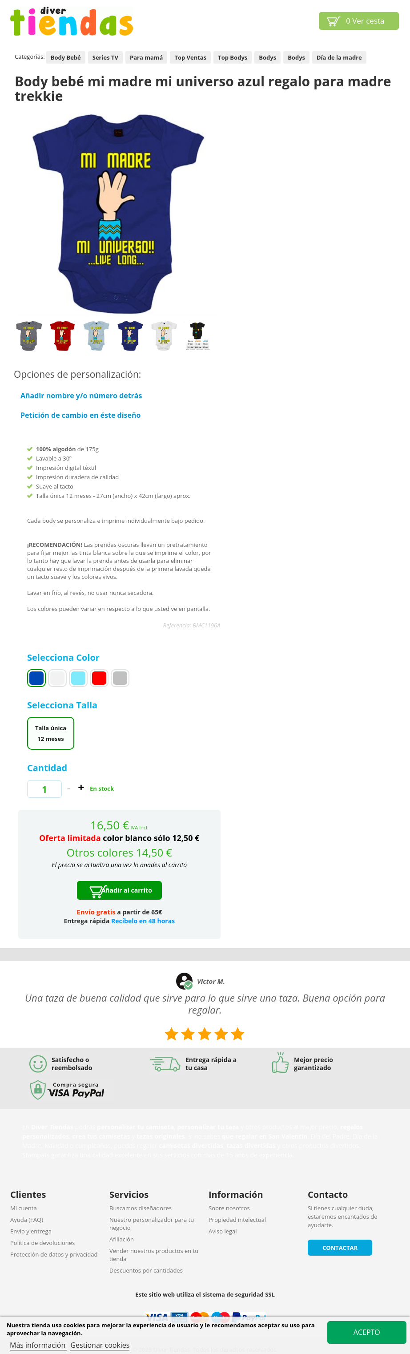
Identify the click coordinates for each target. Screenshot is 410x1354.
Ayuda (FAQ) (26, 1220)
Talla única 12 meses (50, 733)
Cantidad (47, 768)
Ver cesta (365, 21)
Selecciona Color (64, 657)
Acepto (367, 1332)
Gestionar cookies (99, 1345)
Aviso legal (223, 1231)
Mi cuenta (23, 1208)
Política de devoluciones (42, 1243)
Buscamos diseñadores (140, 1208)
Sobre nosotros (229, 1208)
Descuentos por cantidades (146, 1270)
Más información (38, 1345)
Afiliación (121, 1239)
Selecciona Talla (63, 705)
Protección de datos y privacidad (53, 1254)
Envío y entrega (31, 1231)
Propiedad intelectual (237, 1220)
